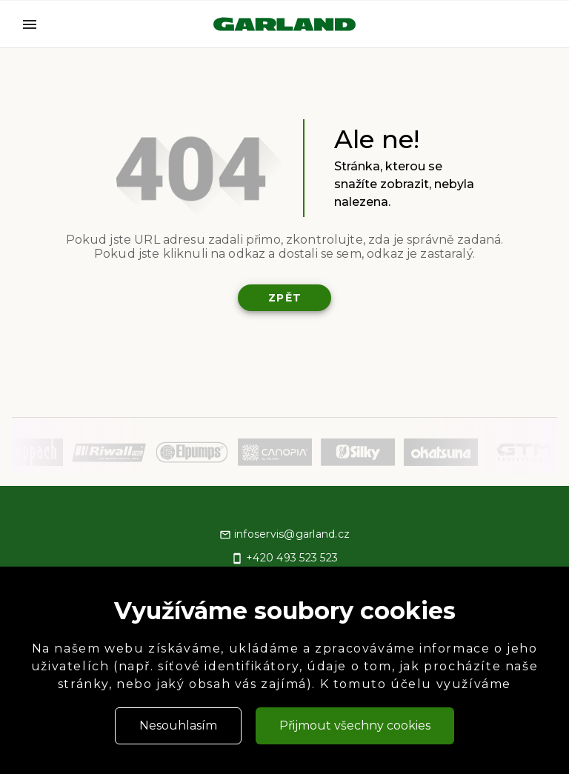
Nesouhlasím (178, 725)
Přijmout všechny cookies (354, 725)
